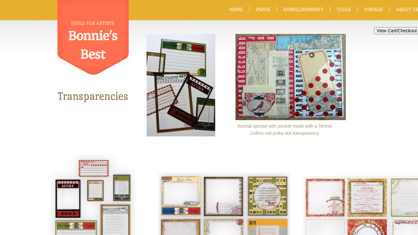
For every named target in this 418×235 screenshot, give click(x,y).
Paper (263, 9)
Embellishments (303, 9)
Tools (344, 9)
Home (236, 9)
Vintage (373, 9)
